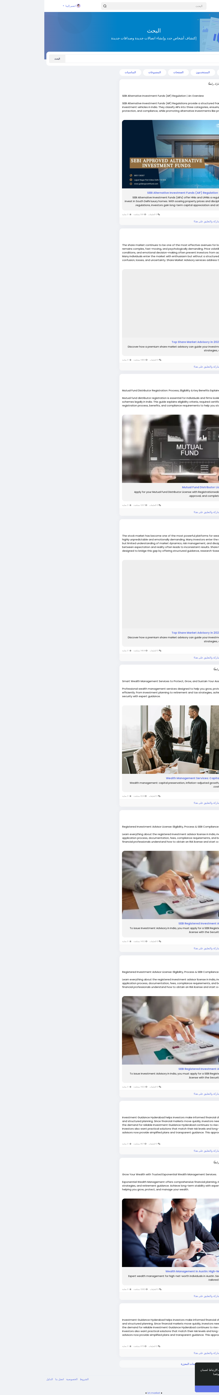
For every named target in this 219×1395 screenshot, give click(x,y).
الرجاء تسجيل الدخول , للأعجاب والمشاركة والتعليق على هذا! (181, 221)
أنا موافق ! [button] (183, 1388)
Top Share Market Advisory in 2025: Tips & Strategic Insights (169, 342)
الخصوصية (27, 1379)
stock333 (196, 524)
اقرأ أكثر (209, 116)
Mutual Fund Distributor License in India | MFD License (175, 487)
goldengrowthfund (189, 84)
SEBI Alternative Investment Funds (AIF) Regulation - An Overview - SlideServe (157, 193)
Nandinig (196, 1105)
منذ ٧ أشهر (198, 236)
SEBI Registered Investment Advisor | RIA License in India (173, 923)
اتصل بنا (15, 1379)
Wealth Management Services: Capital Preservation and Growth (167, 778)
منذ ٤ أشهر (198, 87)
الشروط (39, 1379)
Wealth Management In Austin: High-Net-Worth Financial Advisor (166, 1271)
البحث (13, 58)
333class (196, 233)
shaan (198, 378)
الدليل (5, 1379)
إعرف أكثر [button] (204, 1378)
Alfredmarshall (192, 669)
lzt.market (109, 1393)
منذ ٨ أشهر (198, 818)
